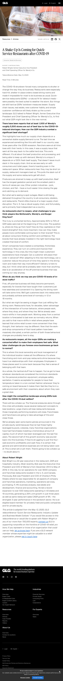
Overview (5, 594)
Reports (4, 621)
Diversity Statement (8, 668)
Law (34, 601)
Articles (4, 617)
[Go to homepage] (5, 3)
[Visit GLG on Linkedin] (3, 577)
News (4, 637)
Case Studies (6, 619)
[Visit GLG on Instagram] (12, 577)
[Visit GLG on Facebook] (16, 577)
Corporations (37, 603)
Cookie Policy (6, 661)
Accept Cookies (37, 677)
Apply (34, 617)
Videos (4, 623)
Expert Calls (6, 596)
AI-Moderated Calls (8, 598)
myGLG (4, 603)
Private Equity (37, 596)
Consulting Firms (38, 598)
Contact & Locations (8, 635)
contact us (43, 521)
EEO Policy (5, 665)
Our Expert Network (8, 605)
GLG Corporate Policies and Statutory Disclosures (16, 663)
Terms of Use (6, 658)
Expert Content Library (9, 601)
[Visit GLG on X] (7, 577)
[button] (45, 3)
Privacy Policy (6, 656)
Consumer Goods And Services (12, 60)
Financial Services (39, 594)
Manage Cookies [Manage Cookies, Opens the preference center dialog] (25, 677)
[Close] (59, 671)
